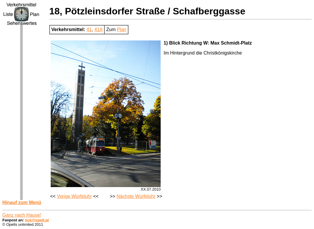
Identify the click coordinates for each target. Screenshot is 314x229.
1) (166, 42)
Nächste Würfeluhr (136, 196)
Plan (121, 29)
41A (98, 29)
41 (89, 29)
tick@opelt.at (37, 220)
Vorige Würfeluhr (74, 196)
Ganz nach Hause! (21, 215)
